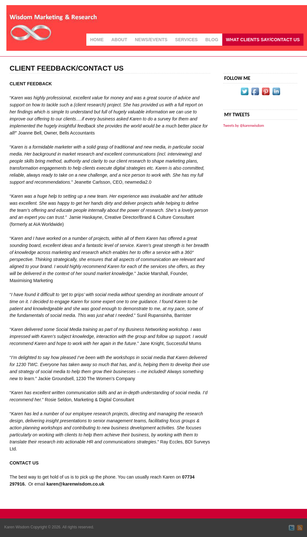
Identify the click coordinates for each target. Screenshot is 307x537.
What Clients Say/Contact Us (263, 39)
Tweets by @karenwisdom (243, 125)
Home (97, 39)
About (119, 39)
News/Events (151, 39)
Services (186, 39)
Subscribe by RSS (300, 528)
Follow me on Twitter (291, 528)
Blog (211, 39)
